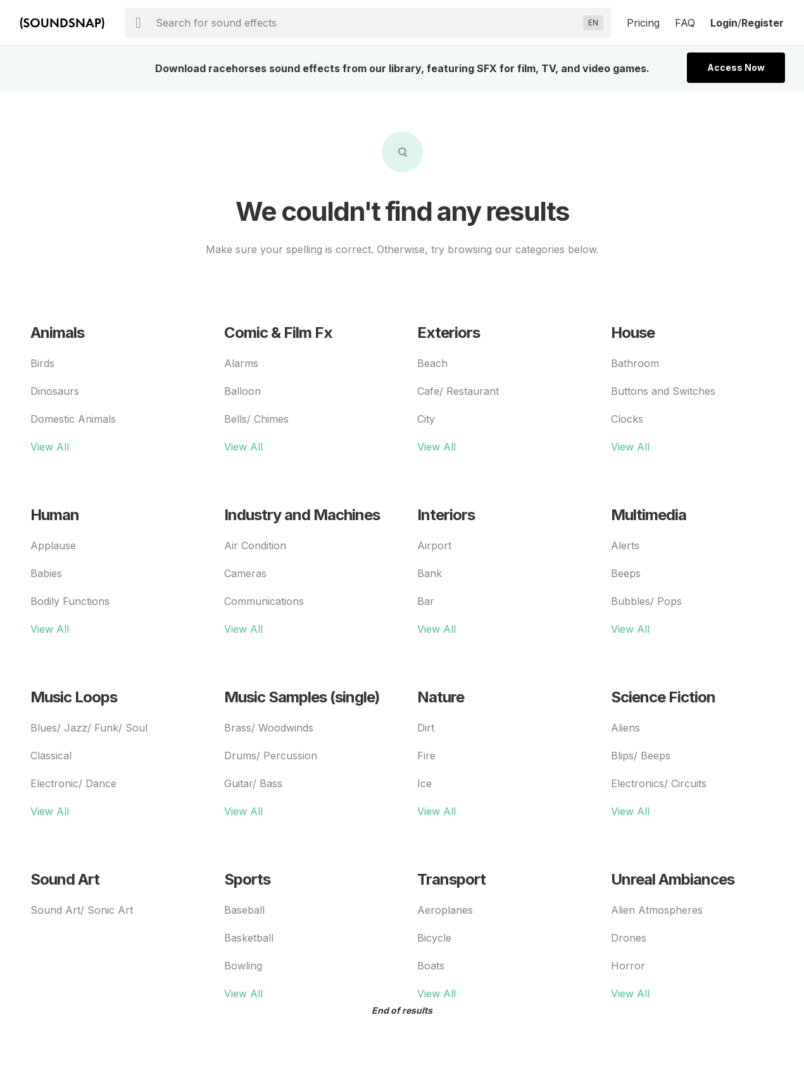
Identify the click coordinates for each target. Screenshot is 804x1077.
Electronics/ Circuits (659, 783)
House (633, 332)
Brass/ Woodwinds (268, 727)
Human (54, 515)
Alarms (241, 363)
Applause (53, 545)
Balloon (242, 391)
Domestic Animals (73, 419)
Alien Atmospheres (657, 910)
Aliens (625, 727)
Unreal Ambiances (672, 879)
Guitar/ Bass (253, 783)
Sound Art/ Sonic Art (81, 910)
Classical (51, 755)
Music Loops (73, 697)
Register (762, 22)
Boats (430, 965)
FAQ (685, 22)
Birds (42, 363)
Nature (440, 697)
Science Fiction (663, 697)
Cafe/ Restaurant (458, 391)
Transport (451, 879)
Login (724, 22)
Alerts (625, 545)
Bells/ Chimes (256, 419)
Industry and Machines (302, 515)
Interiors (446, 515)
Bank (429, 573)
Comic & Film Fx (278, 332)
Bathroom (635, 363)
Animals (57, 332)
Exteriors (448, 332)
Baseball (244, 910)
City (426, 419)
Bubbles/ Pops (646, 601)
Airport (434, 545)
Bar (425, 601)
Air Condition (255, 545)
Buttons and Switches (663, 391)
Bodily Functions (70, 601)
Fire (426, 755)
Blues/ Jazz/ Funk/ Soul (89, 727)
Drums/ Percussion (270, 755)
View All (49, 446)
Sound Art (64, 879)
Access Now (736, 67)
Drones (628, 937)
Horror (628, 965)
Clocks (627, 419)
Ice (424, 783)
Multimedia (648, 515)
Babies (46, 573)
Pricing (643, 22)
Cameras (245, 573)
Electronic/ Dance (73, 783)
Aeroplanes (445, 910)
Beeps (626, 573)
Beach (432, 363)
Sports (247, 879)
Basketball (248, 937)
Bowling (243, 965)
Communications (264, 601)
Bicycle (434, 937)
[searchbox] (367, 22)
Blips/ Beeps (640, 755)
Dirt (425, 727)
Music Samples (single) (302, 697)
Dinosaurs (54, 391)
